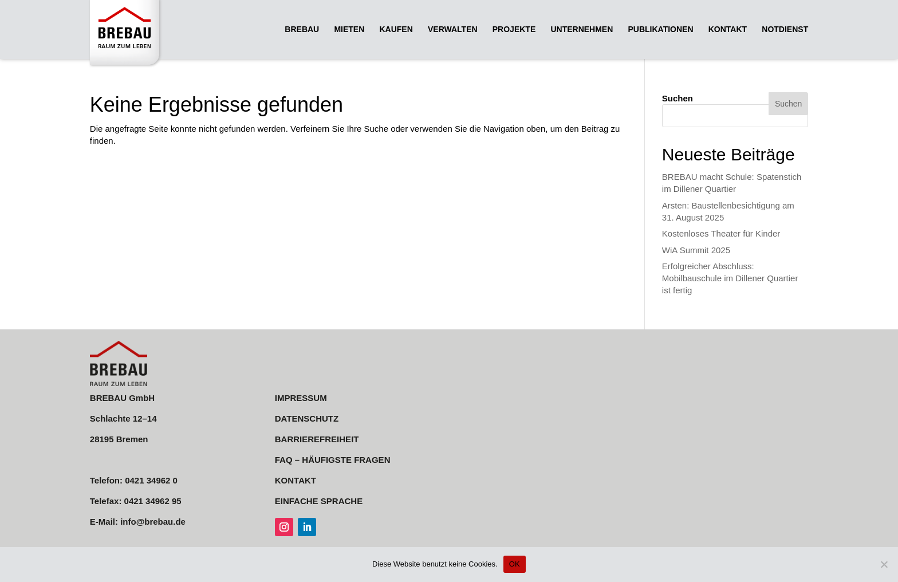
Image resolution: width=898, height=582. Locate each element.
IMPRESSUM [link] (301, 398)
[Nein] (883, 564)
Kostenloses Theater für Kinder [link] (721, 233)
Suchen (677, 98)
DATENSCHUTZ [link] (306, 418)
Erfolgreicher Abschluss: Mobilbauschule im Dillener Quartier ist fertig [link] (730, 278)
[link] (127, 33)
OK (514, 564)
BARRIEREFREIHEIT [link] (317, 439)
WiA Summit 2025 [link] (696, 250)
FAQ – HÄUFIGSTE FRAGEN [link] (333, 460)
